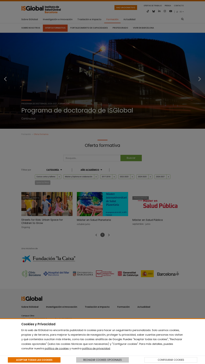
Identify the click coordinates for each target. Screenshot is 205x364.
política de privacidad (96, 348)
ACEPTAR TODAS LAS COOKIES (34, 360)
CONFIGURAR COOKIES (171, 360)
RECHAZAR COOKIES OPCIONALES (102, 360)
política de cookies (57, 348)
